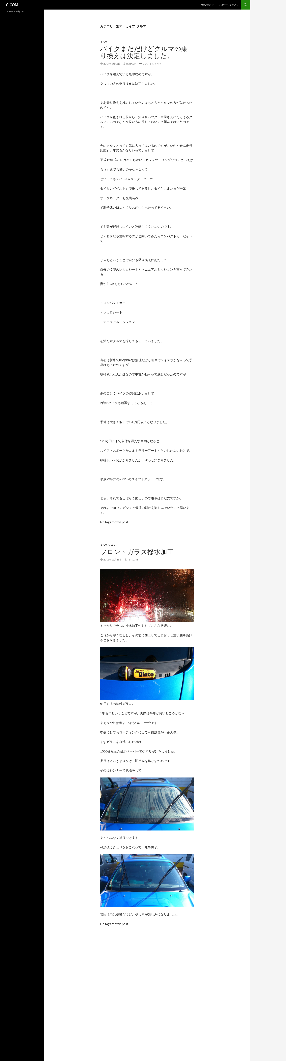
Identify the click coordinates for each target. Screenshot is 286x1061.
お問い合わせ (207, 4)
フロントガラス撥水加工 (137, 552)
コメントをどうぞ (151, 63)
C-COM (12, 5)
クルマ (103, 42)
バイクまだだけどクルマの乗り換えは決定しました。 (144, 52)
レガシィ (113, 545)
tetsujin (131, 63)
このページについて (228, 4)
